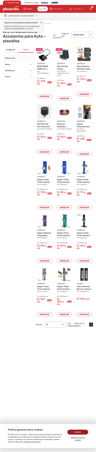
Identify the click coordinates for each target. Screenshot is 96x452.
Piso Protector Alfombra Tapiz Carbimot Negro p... (84, 68)
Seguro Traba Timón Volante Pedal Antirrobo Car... (44, 182)
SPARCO (80, 285)
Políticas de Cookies (32, 442)
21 (55, 326)
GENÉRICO (41, 64)
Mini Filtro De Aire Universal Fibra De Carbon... (43, 126)
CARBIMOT (41, 177)
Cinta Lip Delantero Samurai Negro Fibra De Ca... (64, 126)
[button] (45, 9)
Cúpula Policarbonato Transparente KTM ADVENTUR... (83, 126)
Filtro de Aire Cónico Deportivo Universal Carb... (63, 68)
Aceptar (77, 432)
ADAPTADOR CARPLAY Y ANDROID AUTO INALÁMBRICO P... (44, 68)
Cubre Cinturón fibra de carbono (84, 289)
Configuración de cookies (78, 439)
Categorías (10, 50)
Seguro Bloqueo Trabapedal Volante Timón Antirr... (43, 235)
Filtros (26, 50)
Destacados (82, 35)
